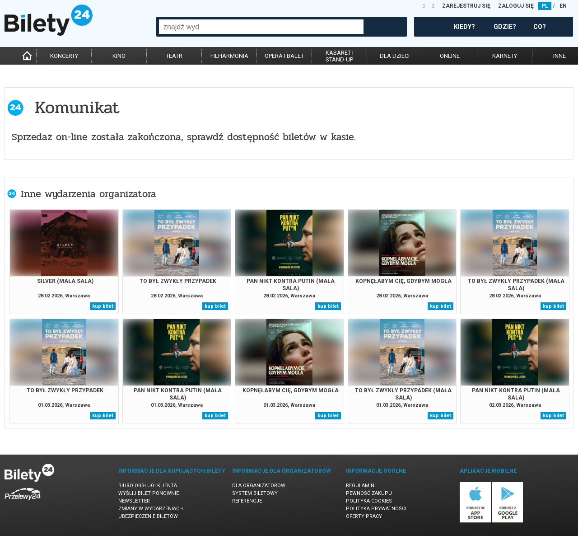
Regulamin (360, 486)
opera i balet (284, 55)
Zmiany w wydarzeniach (150, 509)
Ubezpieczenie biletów (148, 516)
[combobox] (261, 27)
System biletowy (255, 493)
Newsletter (134, 501)
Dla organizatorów (258, 486)
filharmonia (229, 55)
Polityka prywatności (376, 509)
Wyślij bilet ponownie (148, 493)
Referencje (247, 501)
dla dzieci (395, 55)
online (450, 55)
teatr (174, 55)
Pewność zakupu (369, 493)
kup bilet (102, 306)
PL (544, 6)
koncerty (64, 55)
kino (119, 55)
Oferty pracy (364, 516)
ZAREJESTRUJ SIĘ (466, 6)
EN (563, 6)
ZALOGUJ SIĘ (516, 6)
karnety (504, 55)
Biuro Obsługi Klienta (147, 486)
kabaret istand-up (340, 56)
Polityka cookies (369, 501)
